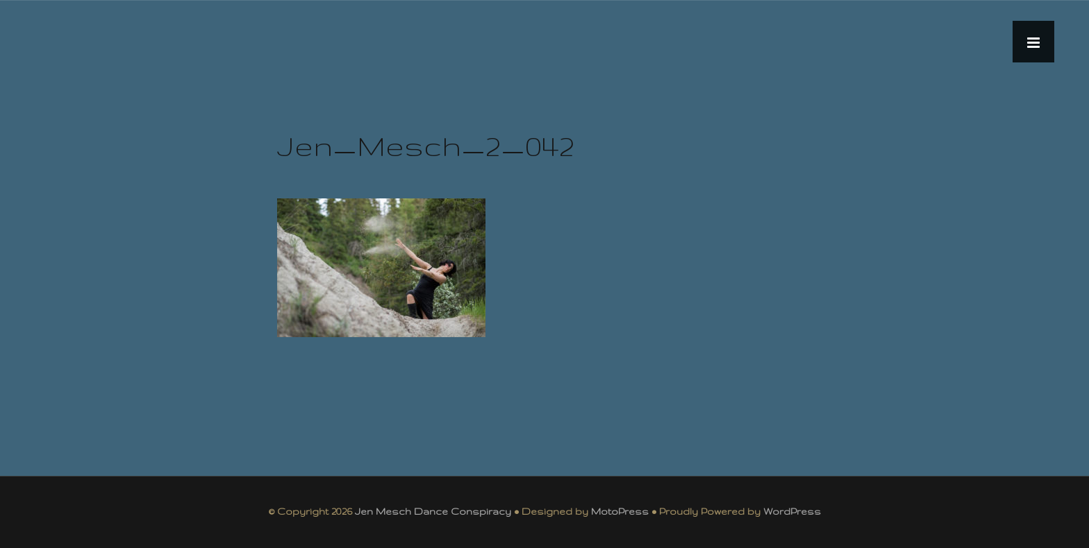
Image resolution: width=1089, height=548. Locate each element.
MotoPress (620, 511)
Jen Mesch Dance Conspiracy (433, 511)
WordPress (792, 511)
